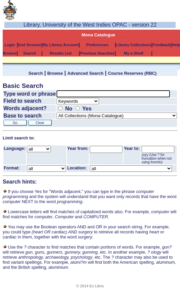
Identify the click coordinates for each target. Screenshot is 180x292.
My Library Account (61, 45)
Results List (61, 53)
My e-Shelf (133, 53)
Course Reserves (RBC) (132, 73)
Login (9, 45)
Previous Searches (97, 53)
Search (29, 53)
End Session (29, 45)
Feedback (161, 45)
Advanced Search (85, 73)
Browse (10, 53)
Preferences (97, 45)
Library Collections (133, 45)
